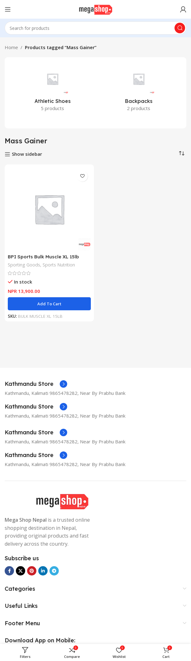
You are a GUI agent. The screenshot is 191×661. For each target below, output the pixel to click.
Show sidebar (27, 154)
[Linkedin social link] (43, 570)
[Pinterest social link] (31, 570)
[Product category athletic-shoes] (52, 89)
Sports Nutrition (59, 265)
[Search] (95, 28)
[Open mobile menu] (8, 9)
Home (11, 47)
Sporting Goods (24, 265)
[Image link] (62, 501)
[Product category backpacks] (138, 89)
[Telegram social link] (54, 570)
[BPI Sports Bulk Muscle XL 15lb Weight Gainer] (49, 209)
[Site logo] (95, 9)
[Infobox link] (36, 384)
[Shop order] (181, 153)
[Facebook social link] (9, 570)
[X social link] (20, 570)
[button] (49, 303)
